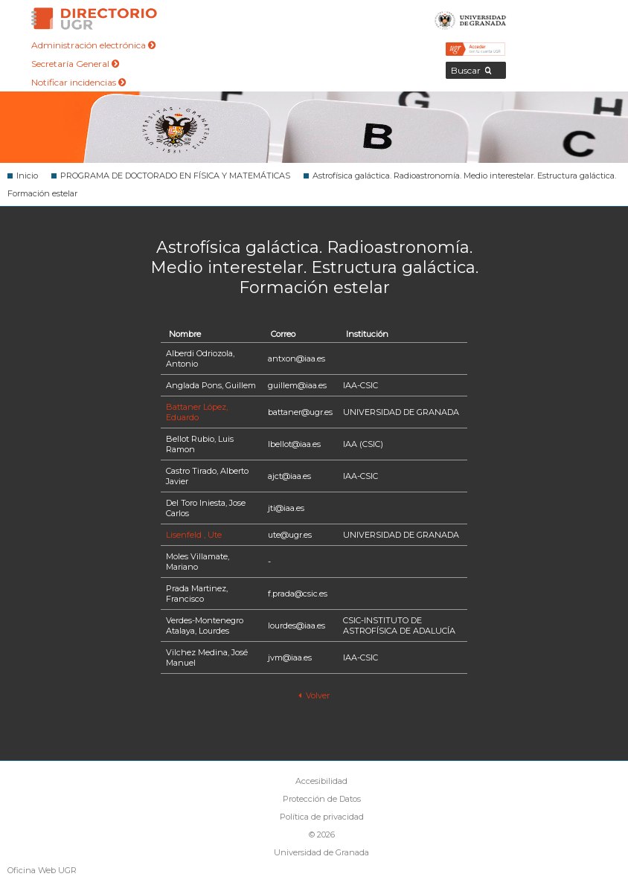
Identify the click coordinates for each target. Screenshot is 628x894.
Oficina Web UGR (42, 870)
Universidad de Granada (470, 18)
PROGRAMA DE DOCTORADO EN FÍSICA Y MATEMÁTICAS (175, 175)
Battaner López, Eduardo (197, 412)
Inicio (27, 175)
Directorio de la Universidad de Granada (94, 18)
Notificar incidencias (78, 82)
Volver (314, 695)
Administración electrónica (93, 45)
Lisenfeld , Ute (194, 535)
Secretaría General (75, 63)
